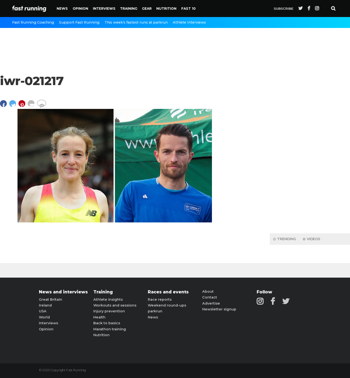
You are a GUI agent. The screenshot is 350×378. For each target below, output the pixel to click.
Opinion (80, 8)
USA (42, 311)
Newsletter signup (219, 309)
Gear (147, 8)
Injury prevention (109, 311)
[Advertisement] (309, 153)
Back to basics (106, 323)
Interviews (104, 8)
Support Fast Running (79, 22)
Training (128, 8)
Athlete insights (108, 299)
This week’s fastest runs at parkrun (136, 22)
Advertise (211, 303)
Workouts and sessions (114, 305)
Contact (209, 297)
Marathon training (109, 329)
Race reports (160, 299)
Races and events (168, 292)
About (208, 291)
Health (99, 317)
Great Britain (50, 299)
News (62, 8)
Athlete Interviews (189, 22)
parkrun (155, 311)
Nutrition (166, 8)
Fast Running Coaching (33, 22)
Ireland (45, 305)
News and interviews (63, 292)
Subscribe (283, 8)
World (44, 317)
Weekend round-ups (167, 305)
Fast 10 (188, 8)
